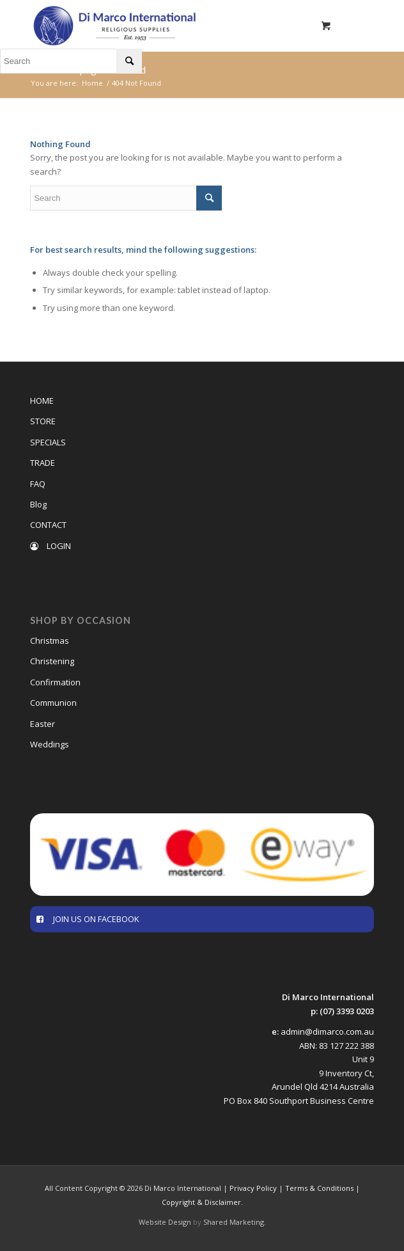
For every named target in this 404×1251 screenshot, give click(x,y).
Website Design (165, 1222)
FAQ (37, 484)
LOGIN (50, 546)
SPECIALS (48, 442)
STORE (43, 421)
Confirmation (55, 682)
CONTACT (48, 524)
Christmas (49, 640)
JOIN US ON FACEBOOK (87, 919)
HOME (42, 400)
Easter (42, 723)
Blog (38, 504)
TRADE (42, 462)
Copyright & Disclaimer (201, 1202)
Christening (52, 661)
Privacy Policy (253, 1188)
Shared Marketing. (234, 1222)
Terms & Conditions (319, 1188)
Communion (53, 702)
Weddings (49, 744)
